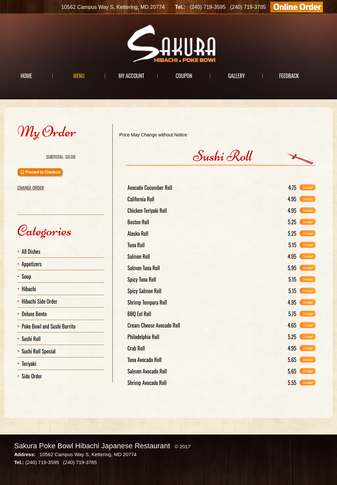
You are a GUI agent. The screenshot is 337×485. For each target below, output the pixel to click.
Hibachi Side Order (39, 301)
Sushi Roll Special (39, 351)
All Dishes (31, 251)
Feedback (289, 76)
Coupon (184, 76)
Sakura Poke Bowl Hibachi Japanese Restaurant (92, 446)
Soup (26, 276)
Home (26, 76)
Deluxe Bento (34, 314)
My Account (132, 76)
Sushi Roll (31, 339)
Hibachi (29, 289)
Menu (78, 76)
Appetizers (32, 264)
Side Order (32, 376)
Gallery (236, 76)
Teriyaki (29, 364)
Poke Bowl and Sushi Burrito (49, 326)
